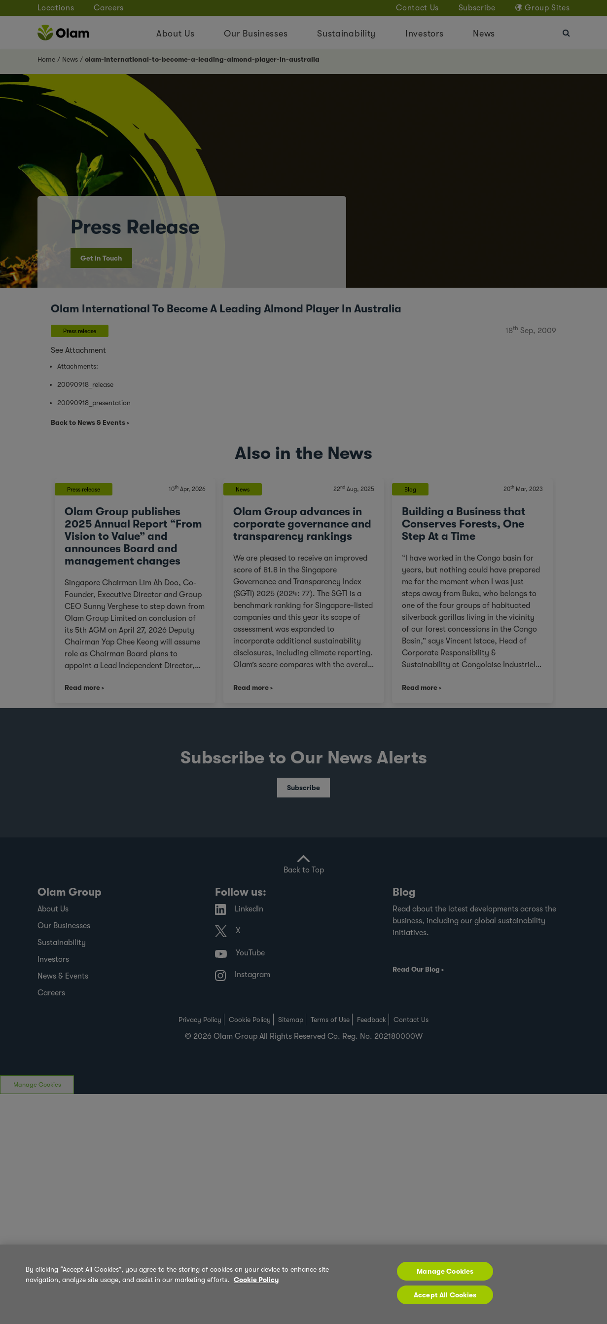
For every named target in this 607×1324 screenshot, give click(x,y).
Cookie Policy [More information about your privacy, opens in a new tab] (256, 1280)
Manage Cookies (445, 1271)
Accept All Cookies (445, 1295)
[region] (303, 1284)
